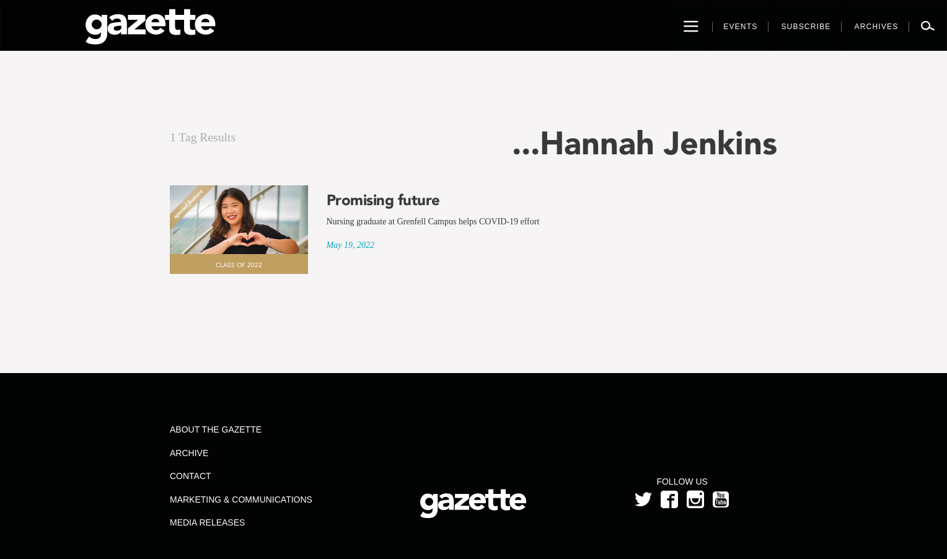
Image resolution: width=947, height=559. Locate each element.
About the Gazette (216, 429)
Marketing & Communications (241, 499)
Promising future (383, 200)
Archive (189, 453)
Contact (190, 476)
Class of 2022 (239, 265)
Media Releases (207, 522)
